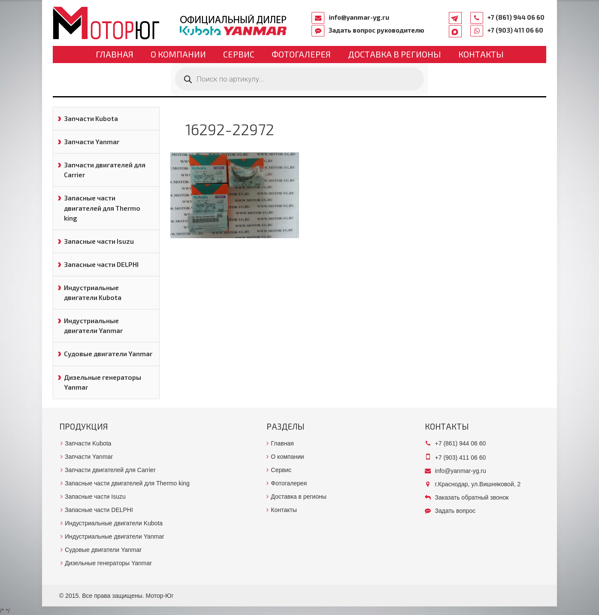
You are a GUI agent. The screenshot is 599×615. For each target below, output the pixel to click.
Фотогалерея (301, 54)
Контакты (481, 54)
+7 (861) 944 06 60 (516, 17)
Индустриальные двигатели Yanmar (93, 325)
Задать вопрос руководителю (376, 30)
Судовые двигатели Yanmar (108, 353)
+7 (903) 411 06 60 (515, 30)
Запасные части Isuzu (99, 241)
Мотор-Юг (160, 595)
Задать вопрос (455, 510)
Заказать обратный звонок (472, 497)
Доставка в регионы (394, 54)
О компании (178, 54)
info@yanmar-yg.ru (359, 17)
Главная (114, 54)
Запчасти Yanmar (91, 141)
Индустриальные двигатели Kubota (92, 292)
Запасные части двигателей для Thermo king (102, 207)
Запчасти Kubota (91, 118)
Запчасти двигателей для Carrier (104, 170)
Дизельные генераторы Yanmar (102, 382)
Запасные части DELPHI (101, 264)
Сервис (238, 54)
